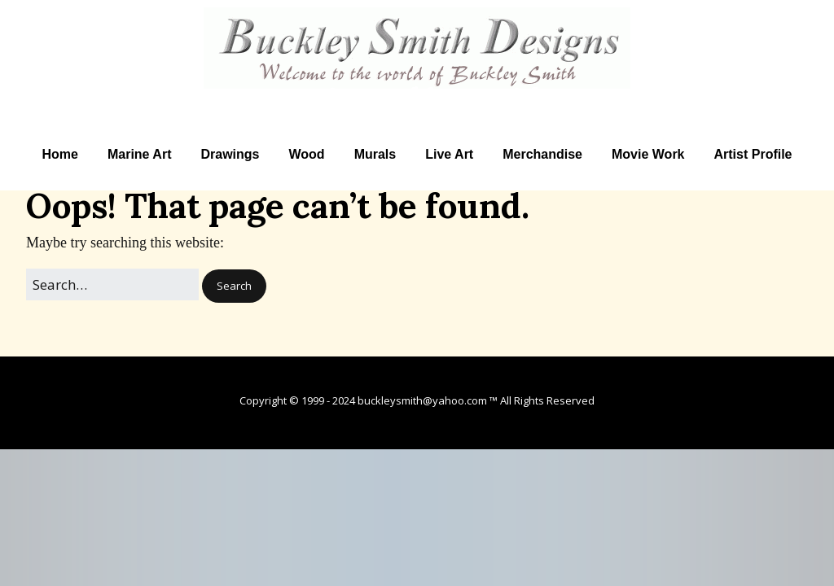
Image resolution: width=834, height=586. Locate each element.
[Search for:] (112, 284)
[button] (234, 286)
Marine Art (140, 154)
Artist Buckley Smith (417, 99)
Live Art (449, 154)
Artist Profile (753, 154)
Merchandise (542, 154)
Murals (375, 154)
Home (59, 154)
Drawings (229, 154)
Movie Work (648, 154)
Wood (306, 154)
